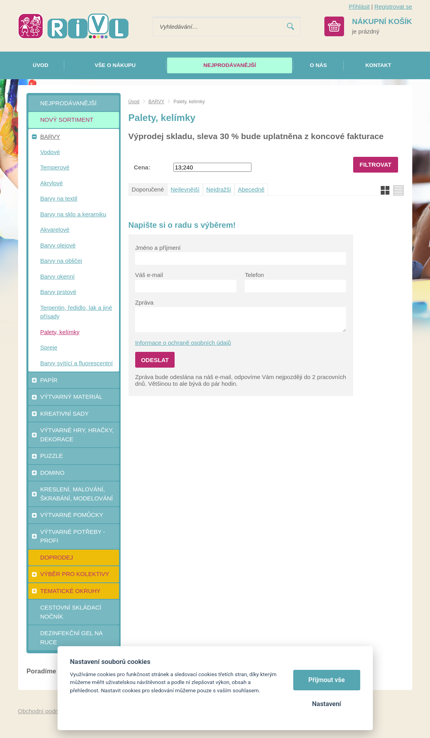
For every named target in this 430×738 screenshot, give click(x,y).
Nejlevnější (185, 189)
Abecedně (251, 189)
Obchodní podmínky (44, 711)
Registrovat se (393, 6)
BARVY (156, 101)
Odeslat (155, 360)
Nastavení (326, 704)
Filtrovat (375, 164)
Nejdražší (218, 189)
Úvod (134, 101)
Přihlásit (359, 6)
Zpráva (144, 302)
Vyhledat (290, 26)
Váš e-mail (149, 274)
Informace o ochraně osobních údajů (183, 342)
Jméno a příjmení (158, 247)
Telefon (254, 274)
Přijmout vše (326, 680)
